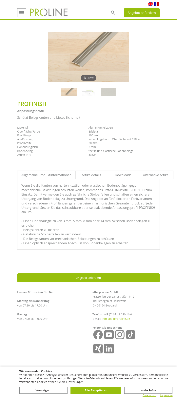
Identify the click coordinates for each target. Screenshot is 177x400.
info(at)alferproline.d (115, 319)
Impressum (166, 395)
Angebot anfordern (142, 13)
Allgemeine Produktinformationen (46, 175)
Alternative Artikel (156, 175)
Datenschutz (149, 395)
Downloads (123, 175)
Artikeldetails (91, 175)
